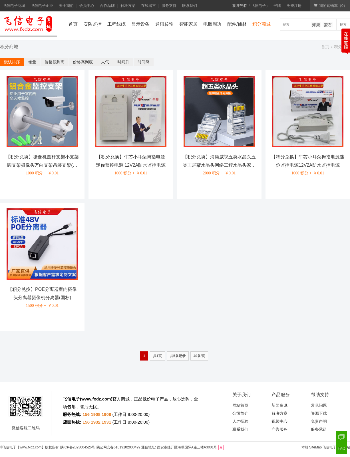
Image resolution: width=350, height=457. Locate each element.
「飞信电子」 (258, 5)
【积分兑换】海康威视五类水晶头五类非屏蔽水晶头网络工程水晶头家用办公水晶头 (219, 165)
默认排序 (12, 62)
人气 (105, 62)
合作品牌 (107, 5)
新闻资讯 (279, 405)
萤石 (328, 25)
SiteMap (315, 447)
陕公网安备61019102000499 (118, 447)
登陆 (277, 5)
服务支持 (169, 5)
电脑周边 (212, 24)
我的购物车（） (330, 5)
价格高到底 (83, 62)
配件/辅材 (237, 24)
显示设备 (140, 24)
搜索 (343, 25)
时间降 (144, 62)
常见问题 (319, 405)
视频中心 (279, 421)
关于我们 (66, 5)
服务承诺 (319, 429)
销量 (32, 62)
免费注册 (294, 5)
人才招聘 (240, 421)
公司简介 (240, 413)
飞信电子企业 (42, 5)
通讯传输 (164, 24)
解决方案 (127, 5)
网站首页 (240, 405)
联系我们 (189, 5)
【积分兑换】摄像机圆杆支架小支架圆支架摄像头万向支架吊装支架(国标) (42, 165)
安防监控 (92, 24)
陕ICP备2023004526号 (77, 447)
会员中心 (86, 5)
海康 (316, 25)
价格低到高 (55, 62)
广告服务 (279, 429)
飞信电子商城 (14, 5)
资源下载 (319, 413)
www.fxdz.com (96, 398)
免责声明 (319, 421)
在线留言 (148, 5)
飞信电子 (9, 447)
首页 (73, 24)
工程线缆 (116, 24)
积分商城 (261, 24)
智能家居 (188, 24)
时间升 (123, 62)
